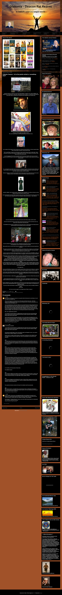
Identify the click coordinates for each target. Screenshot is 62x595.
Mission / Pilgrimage (11, 292)
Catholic (6, 292)
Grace (47, 179)
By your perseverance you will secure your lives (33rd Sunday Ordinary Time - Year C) (52, 214)
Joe (5, 394)
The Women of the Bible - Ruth (48, 58)
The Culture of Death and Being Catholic (49, 200)
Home (21, 407)
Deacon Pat (7, 324)
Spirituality (21, 292)
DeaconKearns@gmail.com (47, 443)
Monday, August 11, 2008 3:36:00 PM (11, 322)
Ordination (17, 292)
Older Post (37, 407)
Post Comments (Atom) (23, 410)
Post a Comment (6, 403)
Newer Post (5, 407)
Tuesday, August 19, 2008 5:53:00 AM (11, 401)
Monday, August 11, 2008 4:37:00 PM (11, 392)
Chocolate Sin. (49, 220)
